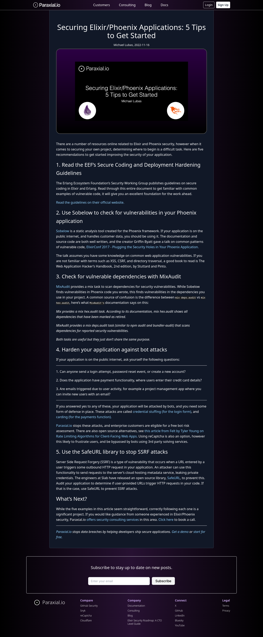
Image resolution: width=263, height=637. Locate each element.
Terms (225, 605)
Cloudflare (86, 620)
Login (209, 5)
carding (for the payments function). (84, 417)
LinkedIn (180, 615)
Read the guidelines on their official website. (90, 202)
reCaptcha (86, 615)
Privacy (226, 610)
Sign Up (223, 5)
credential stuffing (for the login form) (162, 411)
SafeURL (173, 478)
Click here (165, 519)
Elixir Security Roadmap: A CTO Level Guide (145, 622)
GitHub (179, 610)
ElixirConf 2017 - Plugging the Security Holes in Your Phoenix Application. (143, 247)
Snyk (82, 610)
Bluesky (179, 620)
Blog (148, 5)
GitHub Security (89, 605)
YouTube (180, 625)
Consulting (127, 5)
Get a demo (180, 531)
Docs (164, 5)
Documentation (136, 605)
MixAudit (63, 286)
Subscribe (163, 581)
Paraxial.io (64, 425)
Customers (101, 5)
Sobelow (62, 231)
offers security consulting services (113, 519)
